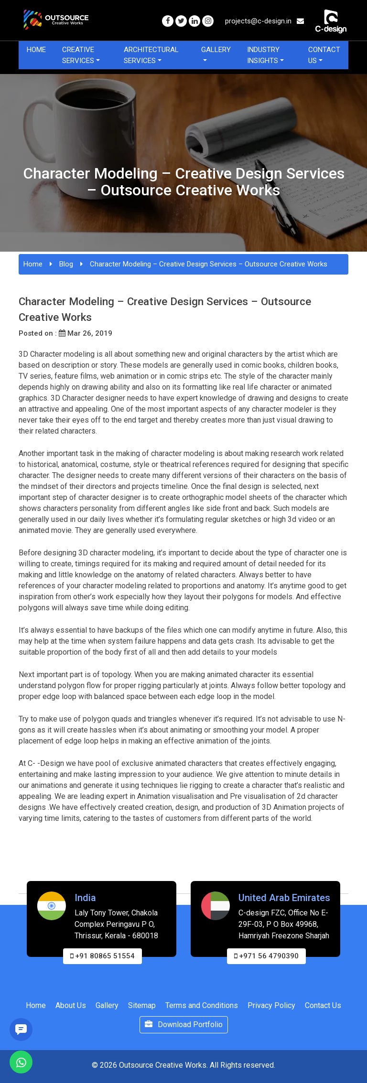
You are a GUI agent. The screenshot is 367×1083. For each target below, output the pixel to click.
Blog (66, 264)
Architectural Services (151, 55)
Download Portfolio (184, 1024)
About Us (70, 1005)
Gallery (216, 49)
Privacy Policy (271, 1005)
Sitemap (142, 1005)
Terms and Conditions (201, 1005)
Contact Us (324, 55)
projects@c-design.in (264, 21)
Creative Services (78, 55)
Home (36, 49)
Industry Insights (263, 55)
